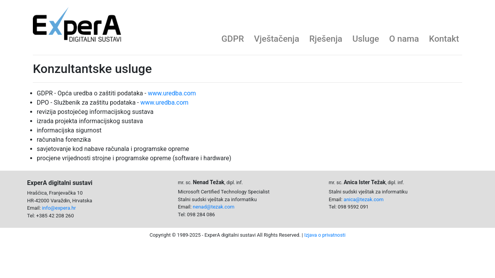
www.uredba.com (172, 93)
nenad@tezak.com (214, 207)
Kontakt (444, 39)
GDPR (233, 39)
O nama (404, 39)
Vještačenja (276, 39)
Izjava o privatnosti (325, 235)
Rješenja (325, 39)
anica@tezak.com (364, 199)
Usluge (365, 39)
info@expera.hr (59, 208)
